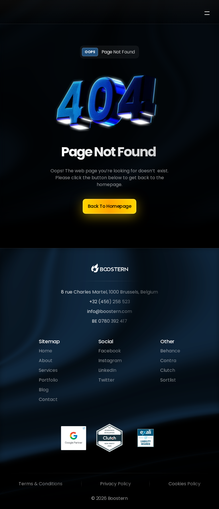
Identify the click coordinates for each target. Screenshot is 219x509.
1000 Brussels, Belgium (133, 292)
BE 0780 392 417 (109, 321)
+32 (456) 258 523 (109, 301)
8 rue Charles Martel (84, 292)
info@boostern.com (109, 311)
